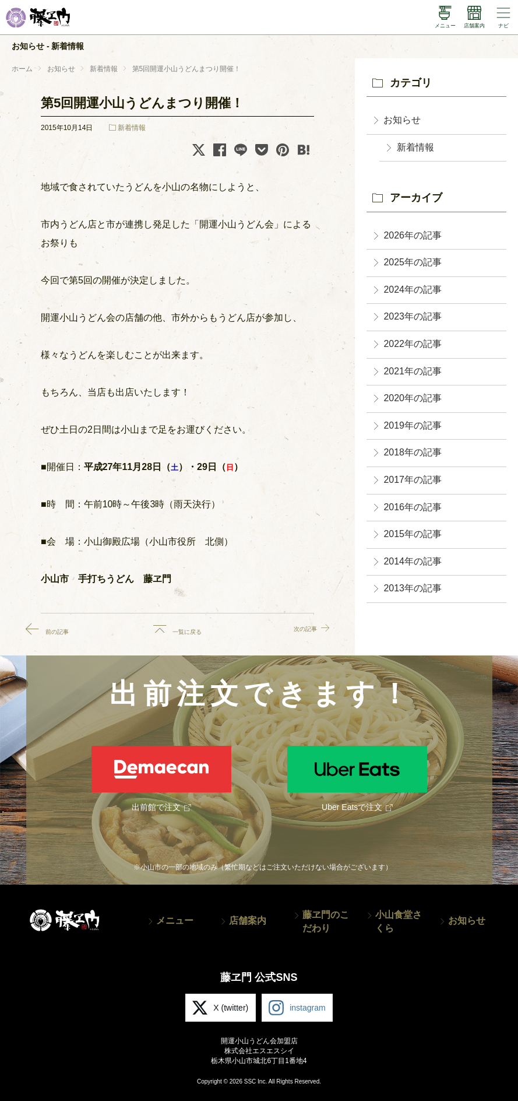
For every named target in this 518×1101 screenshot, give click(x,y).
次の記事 (294, 629)
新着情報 (132, 128)
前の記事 (60, 629)
